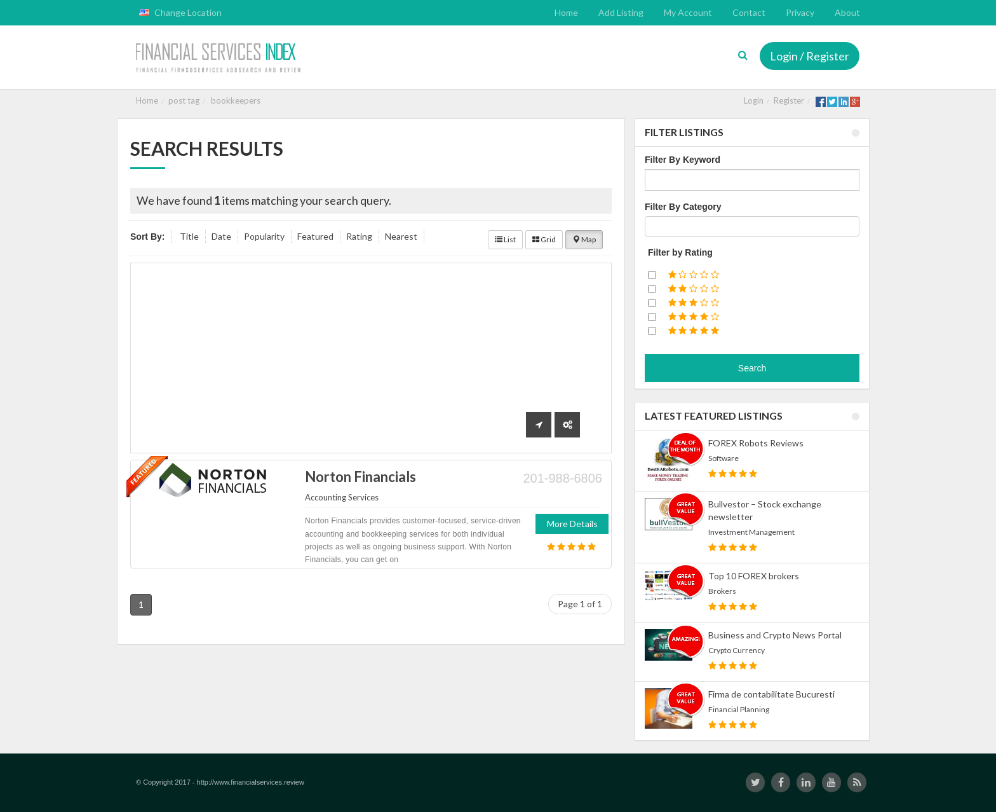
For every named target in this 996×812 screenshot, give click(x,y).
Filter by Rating (680, 252)
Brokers (722, 591)
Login (754, 100)
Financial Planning (738, 709)
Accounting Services (342, 497)
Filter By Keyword (682, 160)
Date (221, 236)
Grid (544, 239)
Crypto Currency (736, 650)
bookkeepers (235, 100)
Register (789, 100)
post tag (183, 100)
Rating (359, 236)
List (505, 239)
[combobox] (752, 226)
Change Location (180, 12)
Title (189, 236)
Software (723, 458)
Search (752, 368)
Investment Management (751, 532)
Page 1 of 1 (580, 603)
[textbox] (652, 226)
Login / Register (809, 56)
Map (584, 239)
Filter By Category (683, 207)
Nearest (401, 236)
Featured (315, 236)
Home (147, 100)
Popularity (264, 236)
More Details (572, 523)
